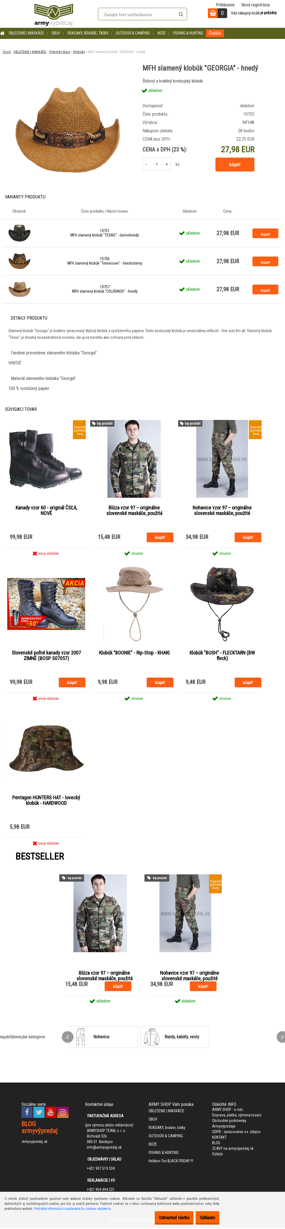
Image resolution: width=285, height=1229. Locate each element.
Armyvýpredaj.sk (34, 1143)
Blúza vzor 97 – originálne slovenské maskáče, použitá (134, 510)
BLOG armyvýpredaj (39, 1128)
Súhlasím (204, 1217)
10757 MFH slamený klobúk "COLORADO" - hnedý (104, 289)
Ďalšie (215, 33)
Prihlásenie (225, 5)
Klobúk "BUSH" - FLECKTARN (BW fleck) (222, 656)
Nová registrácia (255, 5)
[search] (181, 14)
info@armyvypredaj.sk (104, 1148)
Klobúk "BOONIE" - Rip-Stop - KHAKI (134, 653)
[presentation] (67, 1038)
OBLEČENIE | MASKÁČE (26, 33)
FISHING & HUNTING (188, 33)
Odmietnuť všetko (165, 1217)
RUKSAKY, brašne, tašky (88, 33)
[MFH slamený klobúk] (67, 79)
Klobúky (79, 52)
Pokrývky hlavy (59, 52)
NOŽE (162, 33)
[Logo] (53, 14)
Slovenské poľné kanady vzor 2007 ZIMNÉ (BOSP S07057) (46, 656)
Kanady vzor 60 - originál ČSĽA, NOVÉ (46, 510)
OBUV (55, 33)
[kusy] (157, 164)
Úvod (7, 52)
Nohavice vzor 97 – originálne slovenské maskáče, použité (222, 510)
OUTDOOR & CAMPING (133, 33)
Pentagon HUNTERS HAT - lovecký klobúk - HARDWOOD (46, 801)
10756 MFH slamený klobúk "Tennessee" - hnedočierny (104, 261)
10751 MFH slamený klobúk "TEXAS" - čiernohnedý (104, 232)
